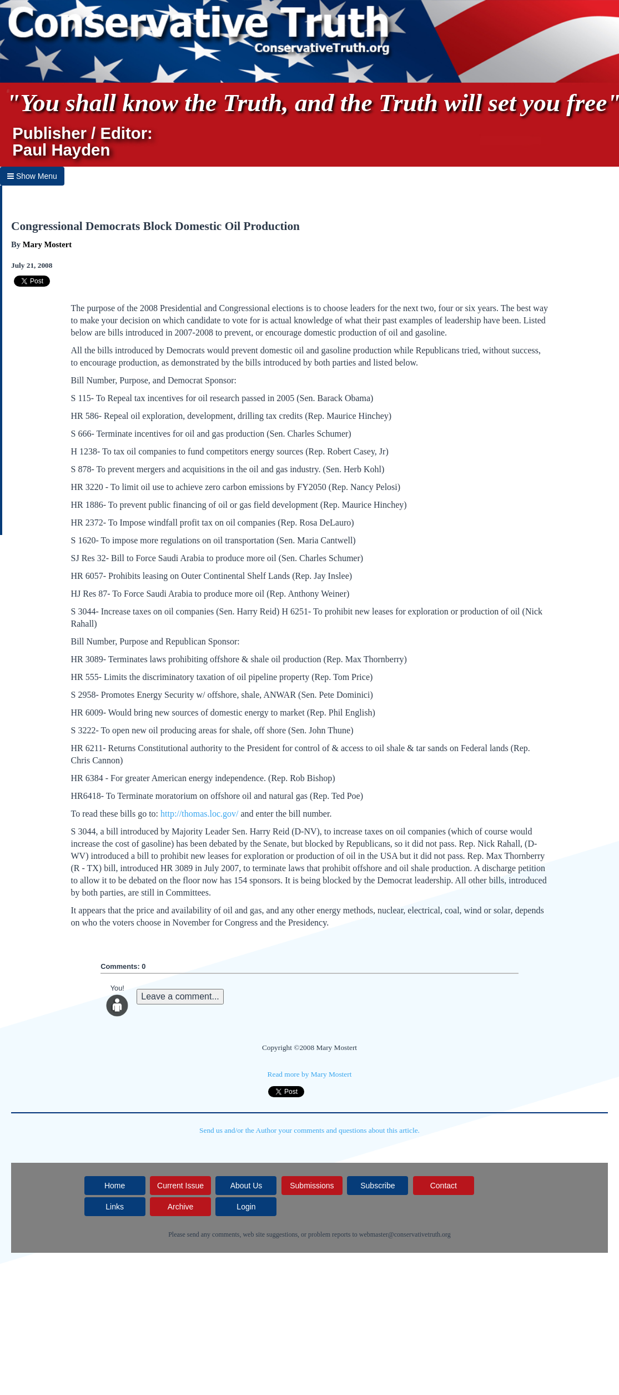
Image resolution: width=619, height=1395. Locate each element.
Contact (443, 1185)
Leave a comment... (180, 996)
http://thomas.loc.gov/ (199, 813)
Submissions (312, 1185)
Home (114, 1185)
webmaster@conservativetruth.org (405, 1234)
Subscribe (377, 1185)
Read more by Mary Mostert (310, 1074)
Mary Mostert (47, 244)
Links (114, 1206)
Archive (181, 1206)
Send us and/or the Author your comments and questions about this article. (309, 1130)
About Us (246, 1185)
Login (245, 1206)
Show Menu (32, 176)
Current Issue (180, 1185)
